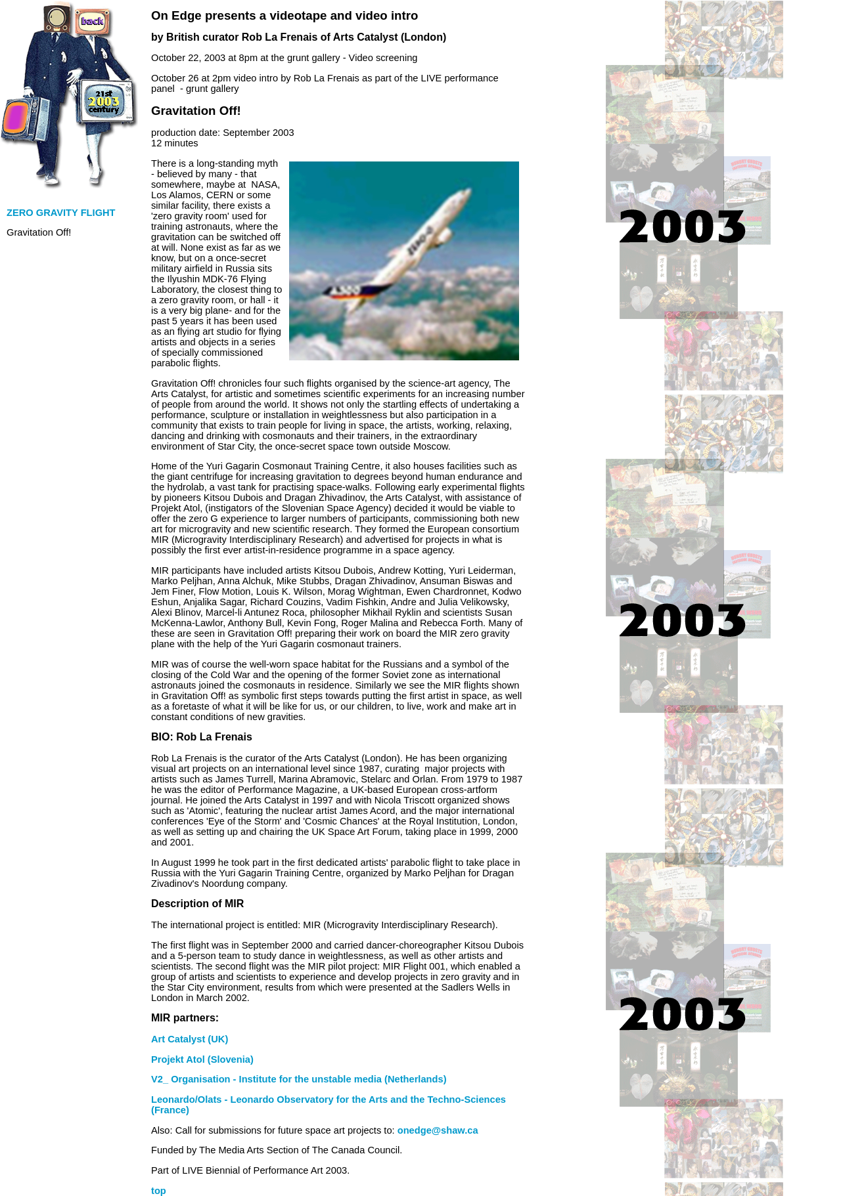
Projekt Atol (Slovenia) (202, 1059)
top (158, 1190)
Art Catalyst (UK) (189, 1039)
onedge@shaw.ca (438, 1130)
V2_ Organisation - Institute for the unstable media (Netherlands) (299, 1079)
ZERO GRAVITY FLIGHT (61, 212)
